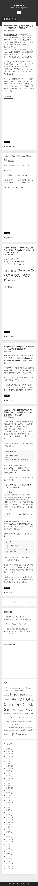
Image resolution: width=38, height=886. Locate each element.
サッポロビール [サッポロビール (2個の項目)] (22, 713)
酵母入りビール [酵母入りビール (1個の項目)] (7, 734)
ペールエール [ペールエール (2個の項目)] (16, 725)
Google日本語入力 (10, 35)
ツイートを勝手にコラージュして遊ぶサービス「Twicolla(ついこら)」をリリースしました (19, 250)
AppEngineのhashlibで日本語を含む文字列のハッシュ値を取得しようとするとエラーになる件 (18, 412)
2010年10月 (9, 868)
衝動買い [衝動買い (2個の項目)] (24, 730)
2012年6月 (9, 824)
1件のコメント (10, 238)
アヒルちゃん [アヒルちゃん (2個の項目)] (12, 705)
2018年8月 (9, 759)
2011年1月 (9, 861)
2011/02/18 (11, 30)
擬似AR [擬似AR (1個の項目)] (17, 727)
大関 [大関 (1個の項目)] (10, 727)
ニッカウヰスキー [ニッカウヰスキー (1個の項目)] (21, 721)
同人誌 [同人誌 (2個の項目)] (6, 727)
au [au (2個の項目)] (4, 688)
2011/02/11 (11, 254)
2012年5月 (9, 827)
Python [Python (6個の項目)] (24, 694)
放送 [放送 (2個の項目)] (20, 727)
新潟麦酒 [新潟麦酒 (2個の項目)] (25, 727)
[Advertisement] (19, 119)
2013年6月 (9, 810)
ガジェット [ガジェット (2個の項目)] (30, 710)
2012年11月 (9, 820)
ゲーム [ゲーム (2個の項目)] (14, 713)
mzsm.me (19, 5)
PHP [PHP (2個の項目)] (18, 695)
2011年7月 (9, 846)
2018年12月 (9, 751)
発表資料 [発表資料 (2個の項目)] (7, 730)
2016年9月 (9, 781)
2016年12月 (9, 778)
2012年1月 (9, 837)
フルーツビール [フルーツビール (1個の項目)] (7, 725)
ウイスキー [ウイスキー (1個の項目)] (22, 710)
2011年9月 (9, 844)
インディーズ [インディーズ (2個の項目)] (15, 710)
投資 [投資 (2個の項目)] (13, 727)
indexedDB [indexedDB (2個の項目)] (20, 691)
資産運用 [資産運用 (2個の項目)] (31, 730)
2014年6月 (9, 805)
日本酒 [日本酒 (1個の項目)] (31, 727)
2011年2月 (9, 859)
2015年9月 (9, 790)
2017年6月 (9, 773)
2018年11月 (9, 754)
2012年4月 (9, 829)
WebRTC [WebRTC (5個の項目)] (14, 699)
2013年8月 (9, 807)
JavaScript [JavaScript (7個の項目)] (10, 694)
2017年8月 (9, 771)
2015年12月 (9, 788)
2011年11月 (9, 842)
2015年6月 (9, 793)
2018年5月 (9, 763)
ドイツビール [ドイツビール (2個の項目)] (11, 721)
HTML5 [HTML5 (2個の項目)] (13, 691)
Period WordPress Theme (13, 884)
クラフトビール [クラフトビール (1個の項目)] (7, 713)
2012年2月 (9, 834)
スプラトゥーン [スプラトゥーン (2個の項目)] (13, 717)
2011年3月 (9, 856)
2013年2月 (9, 812)
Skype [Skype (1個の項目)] (30, 695)
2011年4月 (9, 854)
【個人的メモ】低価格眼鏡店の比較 (17, 629)
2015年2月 (9, 798)
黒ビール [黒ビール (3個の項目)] (22, 734)
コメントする (9, 146)
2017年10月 (9, 768)
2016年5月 (9, 785)
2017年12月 (9, 766)
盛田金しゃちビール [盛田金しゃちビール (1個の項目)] (15, 730)
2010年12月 (9, 864)
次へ (31, 602)
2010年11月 (9, 866)
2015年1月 (9, 800)
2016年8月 (9, 783)
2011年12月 (9, 839)
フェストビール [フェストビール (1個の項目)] (30, 721)
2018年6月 (9, 761)
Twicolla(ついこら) (22, 262)
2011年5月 (9, 851)
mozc (25, 40)
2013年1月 (9, 815)
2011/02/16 (11, 161)
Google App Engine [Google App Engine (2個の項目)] (18, 688)
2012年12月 (9, 817)
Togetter (24, 270)
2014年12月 (9, 803)
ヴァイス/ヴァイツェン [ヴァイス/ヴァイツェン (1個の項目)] (27, 725)
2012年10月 (9, 822)
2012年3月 (9, 832)
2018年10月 (9, 756)
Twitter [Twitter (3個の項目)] (7, 699)
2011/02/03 (11, 417)
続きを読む (9, 97)
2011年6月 (9, 849)
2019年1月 (9, 749)
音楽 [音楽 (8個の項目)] (15, 734)
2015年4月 (9, 795)
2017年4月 (9, 776)
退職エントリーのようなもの (15, 617)
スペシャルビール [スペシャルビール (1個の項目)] (23, 717)
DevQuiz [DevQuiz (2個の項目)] (8, 688)
